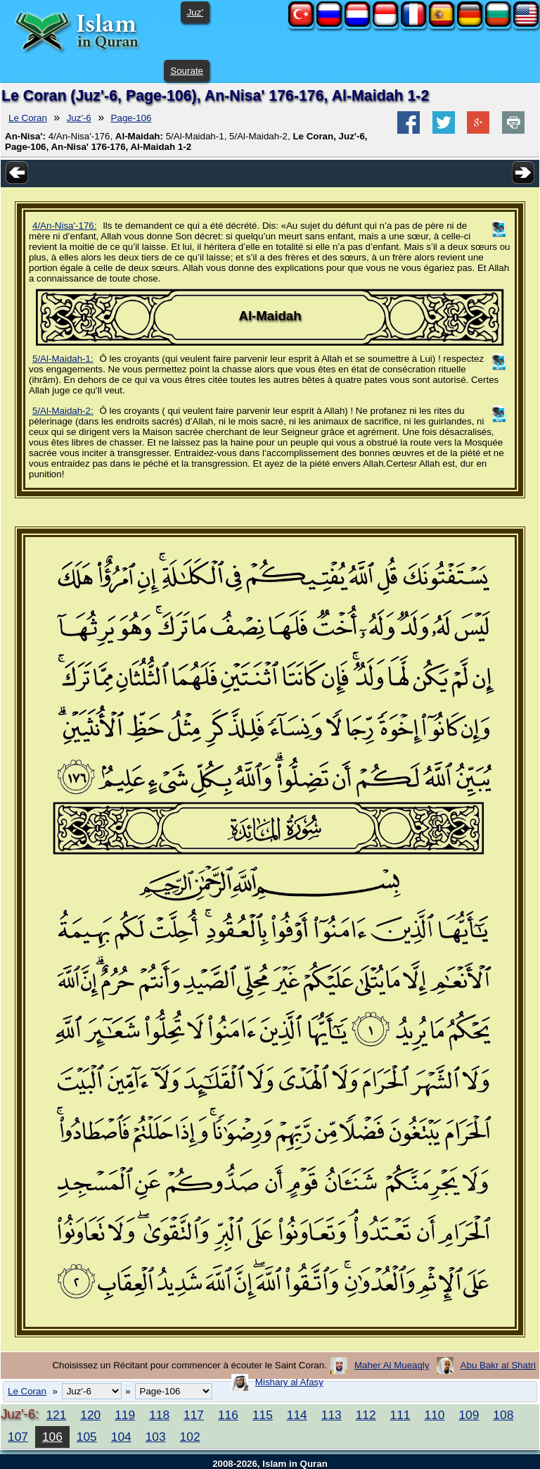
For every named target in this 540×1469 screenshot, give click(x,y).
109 (468, 1415)
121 (56, 1415)
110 (435, 1415)
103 (156, 1437)
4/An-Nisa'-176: (64, 225)
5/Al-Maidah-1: (63, 358)
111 (400, 1415)
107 (18, 1437)
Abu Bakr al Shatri (498, 1365)
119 (125, 1415)
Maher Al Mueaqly (392, 1365)
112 (366, 1415)
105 (87, 1437)
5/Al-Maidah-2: (63, 410)
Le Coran (27, 118)
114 (297, 1415)
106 (52, 1437)
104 (121, 1437)
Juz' (195, 12)
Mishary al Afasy (289, 1382)
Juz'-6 (79, 118)
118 (159, 1415)
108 (503, 1415)
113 (331, 1415)
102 (190, 1437)
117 (194, 1415)
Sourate (186, 70)
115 (262, 1415)
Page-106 (131, 118)
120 (90, 1415)
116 (228, 1415)
